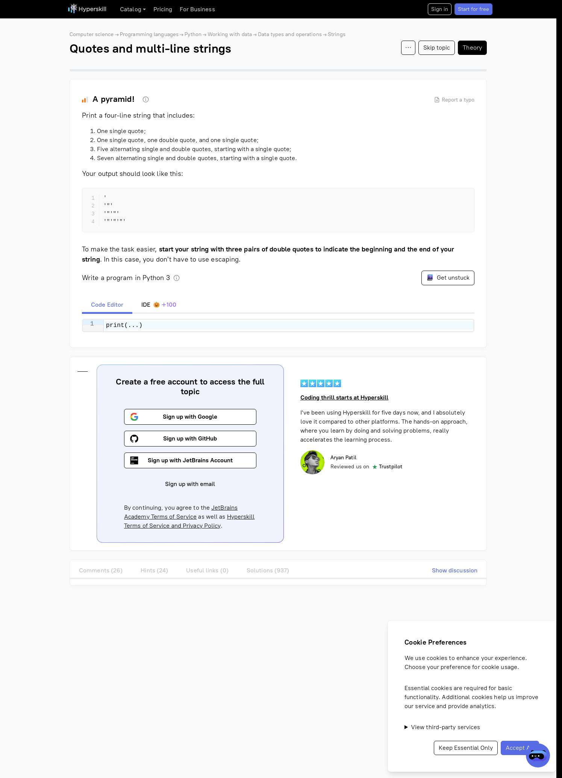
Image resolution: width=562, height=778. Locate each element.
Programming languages (149, 34)
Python (193, 34)
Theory (472, 47)
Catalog (130, 9)
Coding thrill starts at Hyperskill (344, 397)
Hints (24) (154, 570)
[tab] (107, 305)
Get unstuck (448, 277)
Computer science (92, 34)
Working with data (230, 34)
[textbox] (288, 325)
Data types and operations (290, 34)
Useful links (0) (207, 570)
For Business (197, 9)
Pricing (163, 9)
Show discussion (455, 570)
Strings (336, 34)
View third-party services (445, 727)
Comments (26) (101, 570)
